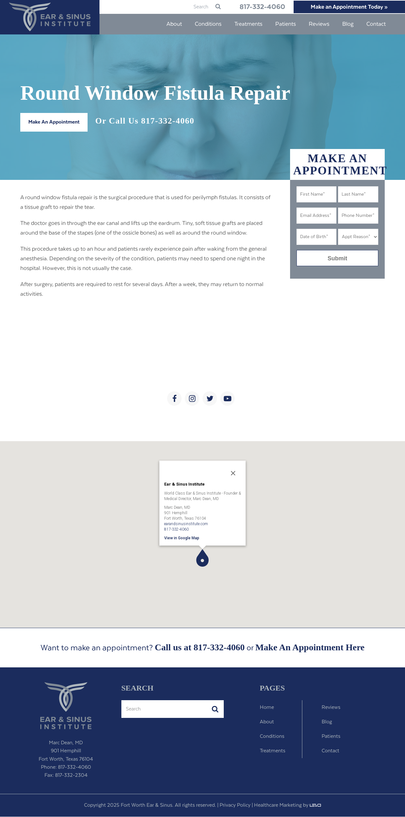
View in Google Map (181, 538)
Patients (331, 737)
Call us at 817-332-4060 (200, 648)
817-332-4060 (253, 7)
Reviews (331, 708)
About (267, 722)
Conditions (272, 737)
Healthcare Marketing (278, 806)
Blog (327, 722)
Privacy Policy (235, 806)
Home (267, 708)
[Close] (233, 473)
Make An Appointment (54, 122)
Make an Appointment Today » (346, 7)
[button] (202, 558)
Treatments (272, 751)
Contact (330, 751)
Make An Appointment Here (309, 648)
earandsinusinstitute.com (186, 524)
